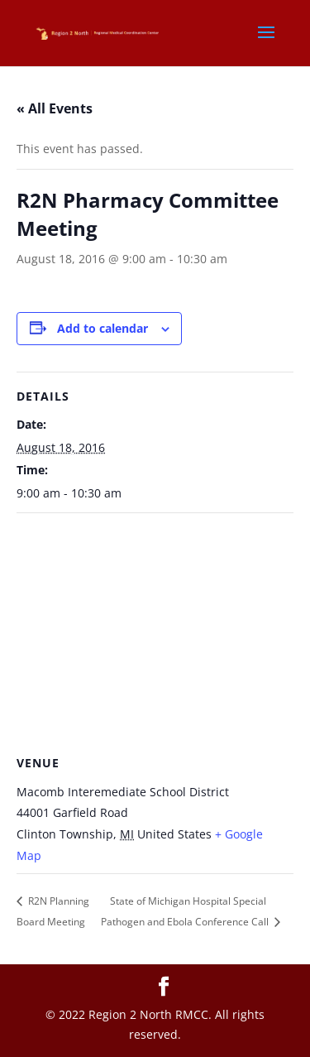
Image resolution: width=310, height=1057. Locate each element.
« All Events (55, 108)
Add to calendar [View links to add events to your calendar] (102, 328)
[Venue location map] (155, 633)
